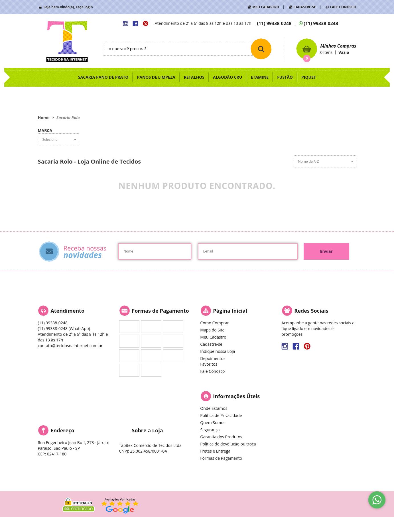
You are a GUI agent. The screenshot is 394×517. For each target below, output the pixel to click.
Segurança (210, 429)
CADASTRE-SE (304, 7)
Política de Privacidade (221, 415)
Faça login (84, 7)
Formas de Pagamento (221, 458)
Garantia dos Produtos (221, 436)
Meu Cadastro (213, 337)
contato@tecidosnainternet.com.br (70, 345)
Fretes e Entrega (215, 451)
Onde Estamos (213, 408)
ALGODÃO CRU (227, 77)
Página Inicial (230, 310)
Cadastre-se (211, 344)
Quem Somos (212, 422)
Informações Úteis (236, 396)
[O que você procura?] (261, 48)
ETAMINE (260, 77)
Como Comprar (214, 322)
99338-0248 (274, 23)
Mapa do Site (212, 330)
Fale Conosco (212, 371)
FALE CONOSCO (343, 7)
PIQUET (308, 77)
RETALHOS (194, 77)
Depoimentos (212, 358)
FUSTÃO (285, 77)
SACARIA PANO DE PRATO (103, 77)
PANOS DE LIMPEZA (156, 77)
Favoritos (208, 364)
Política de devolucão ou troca (228, 444)
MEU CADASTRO (265, 7)
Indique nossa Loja (217, 351)
